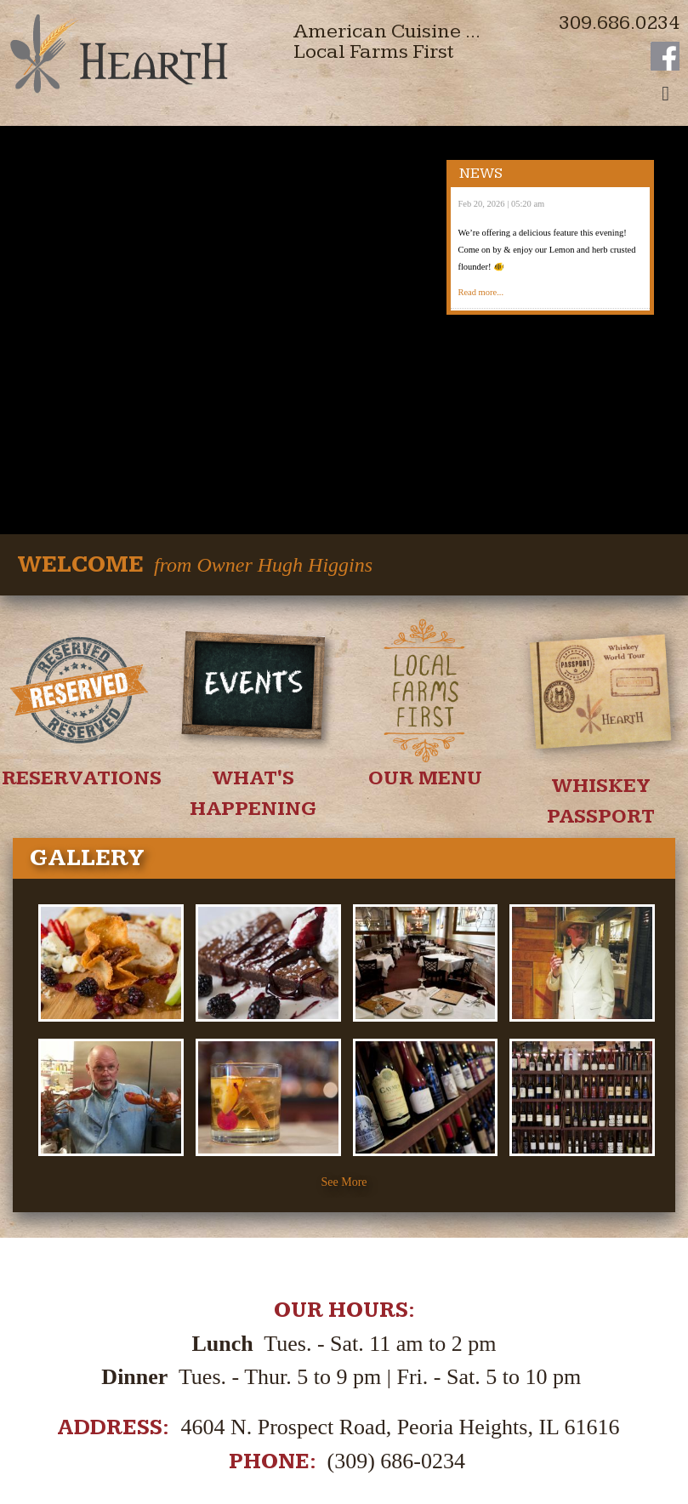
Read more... (480, 292)
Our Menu (425, 640)
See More (344, 1043)
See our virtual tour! (343, 1373)
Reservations (82, 640)
